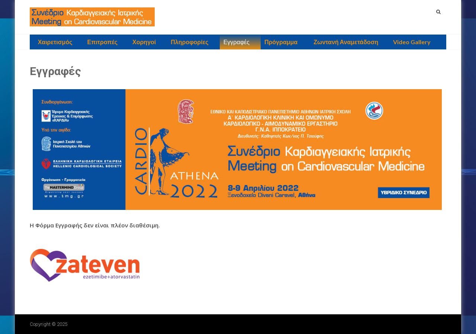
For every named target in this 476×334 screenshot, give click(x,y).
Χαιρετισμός (55, 41)
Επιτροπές (102, 41)
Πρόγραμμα (281, 41)
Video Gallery (412, 41)
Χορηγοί (144, 41)
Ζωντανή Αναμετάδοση (345, 41)
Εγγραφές (236, 41)
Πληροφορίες (189, 41)
